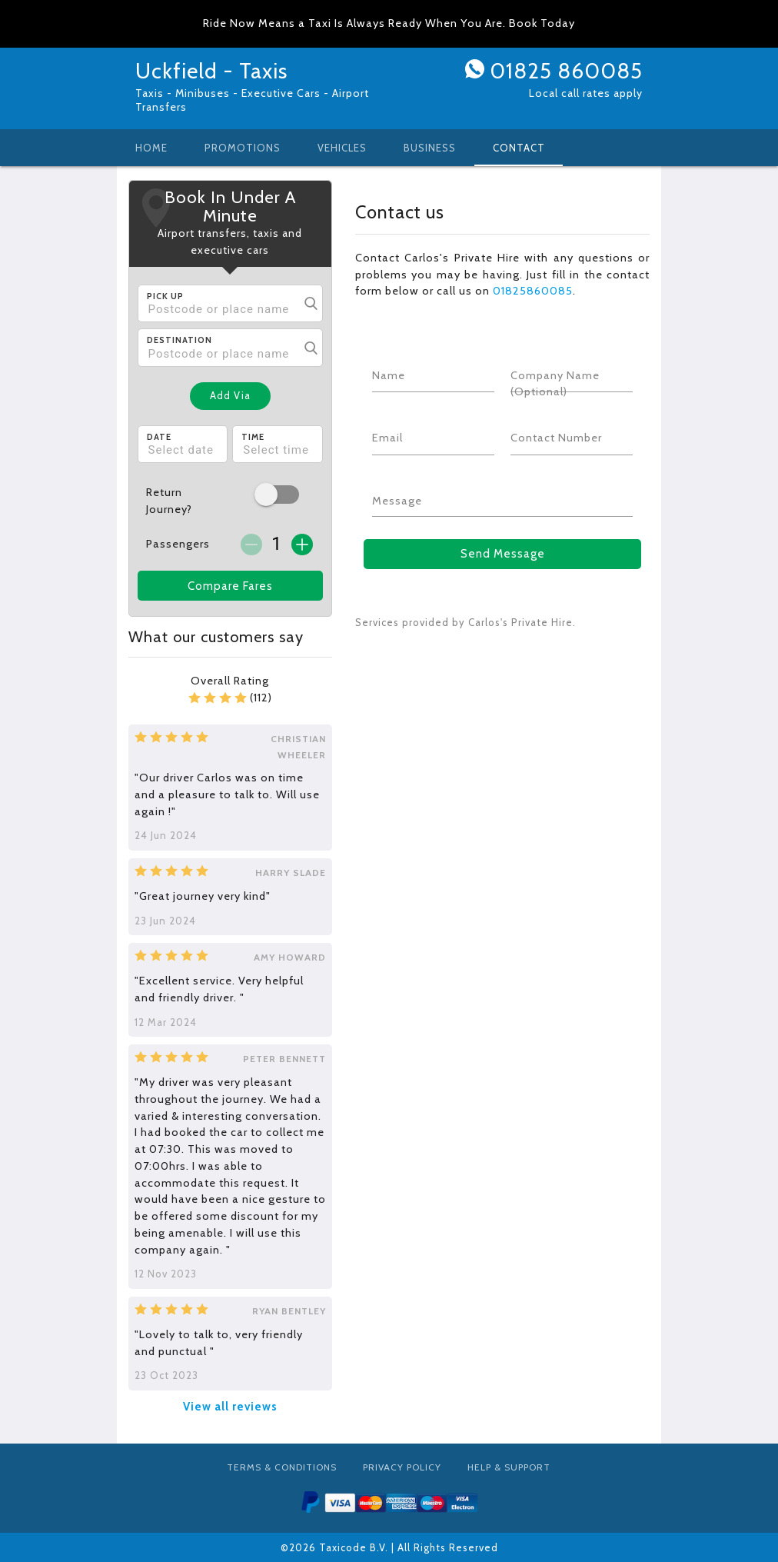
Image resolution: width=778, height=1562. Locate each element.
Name (388, 375)
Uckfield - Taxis (211, 71)
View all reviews (230, 1407)
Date (159, 436)
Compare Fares (230, 586)
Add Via (230, 395)
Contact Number (556, 438)
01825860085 (533, 291)
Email (387, 438)
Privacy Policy (402, 1467)
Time (252, 436)
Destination (179, 340)
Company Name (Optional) (555, 383)
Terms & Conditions (282, 1467)
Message (397, 501)
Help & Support (508, 1467)
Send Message (502, 554)
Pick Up (165, 296)
